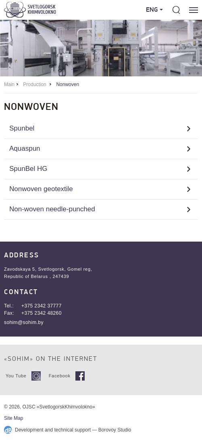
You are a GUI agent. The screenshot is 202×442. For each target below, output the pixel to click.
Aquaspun (24, 148)
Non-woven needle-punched (52, 209)
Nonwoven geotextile (41, 189)
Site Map (13, 418)
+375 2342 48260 (41, 313)
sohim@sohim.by (24, 322)
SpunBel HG (28, 169)
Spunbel (21, 128)
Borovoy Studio (114, 430)
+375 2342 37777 (41, 306)
